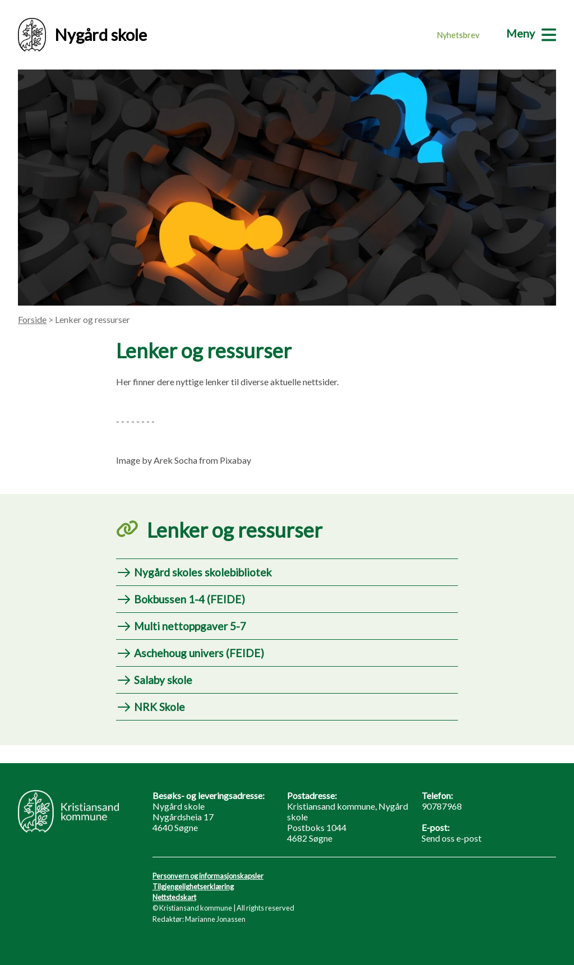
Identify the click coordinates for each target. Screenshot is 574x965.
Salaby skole (163, 679)
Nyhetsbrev (458, 35)
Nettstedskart (174, 897)
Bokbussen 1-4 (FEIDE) (189, 599)
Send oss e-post (452, 838)
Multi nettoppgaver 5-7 (190, 626)
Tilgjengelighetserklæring (193, 886)
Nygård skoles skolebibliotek (203, 572)
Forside (32, 319)
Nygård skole (82, 35)
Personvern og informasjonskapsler (207, 875)
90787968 (442, 806)
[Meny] (531, 33)
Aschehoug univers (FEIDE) (199, 653)
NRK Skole (159, 706)
